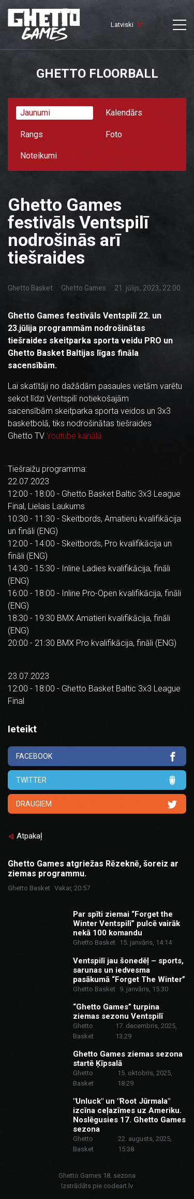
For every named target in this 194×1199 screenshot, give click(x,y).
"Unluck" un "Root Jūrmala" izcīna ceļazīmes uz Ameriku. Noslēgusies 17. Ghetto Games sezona (129, 1115)
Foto (114, 134)
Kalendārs (124, 113)
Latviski (122, 24)
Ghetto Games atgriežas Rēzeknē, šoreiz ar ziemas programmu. (93, 868)
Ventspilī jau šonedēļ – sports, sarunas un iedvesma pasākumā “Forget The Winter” (129, 970)
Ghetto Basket (30, 288)
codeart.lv (118, 1186)
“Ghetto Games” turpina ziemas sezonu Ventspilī (118, 1011)
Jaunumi (35, 113)
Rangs (31, 134)
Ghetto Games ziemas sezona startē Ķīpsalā (128, 1058)
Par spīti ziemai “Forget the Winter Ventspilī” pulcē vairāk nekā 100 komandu (126, 923)
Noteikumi (38, 156)
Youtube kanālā (74, 436)
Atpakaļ (29, 836)
